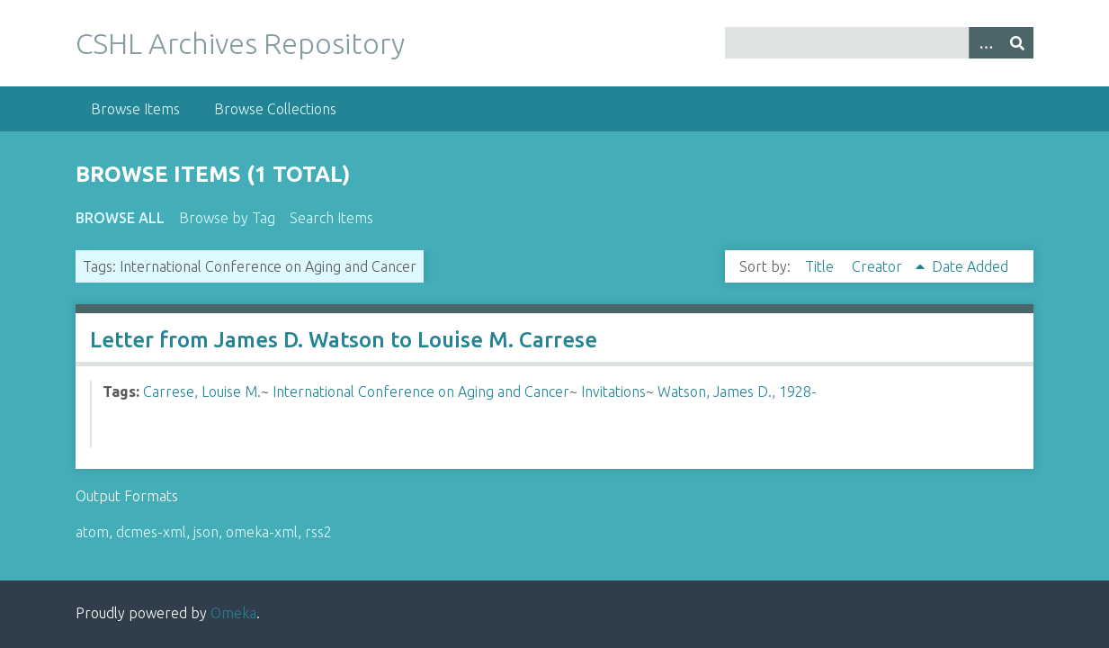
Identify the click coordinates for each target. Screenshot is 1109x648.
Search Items (331, 218)
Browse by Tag (227, 218)
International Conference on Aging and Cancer (421, 391)
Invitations (613, 391)
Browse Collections (275, 109)
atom (92, 532)
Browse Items (135, 109)
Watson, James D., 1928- (737, 391)
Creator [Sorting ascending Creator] (879, 266)
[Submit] (1017, 42)
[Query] (879, 42)
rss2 (318, 532)
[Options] (985, 42)
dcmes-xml (151, 532)
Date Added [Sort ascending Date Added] (970, 266)
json (206, 532)
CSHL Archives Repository (240, 43)
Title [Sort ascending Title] (821, 266)
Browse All (120, 218)
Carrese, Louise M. (202, 391)
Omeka (233, 613)
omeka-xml (262, 532)
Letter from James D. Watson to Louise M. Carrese (343, 340)
